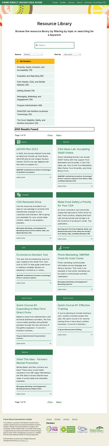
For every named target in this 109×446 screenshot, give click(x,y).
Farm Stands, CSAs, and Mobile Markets (31, 83)
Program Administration (29, 105)
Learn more (20, 177)
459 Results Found (26, 129)
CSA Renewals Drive (28, 201)
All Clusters (25, 61)
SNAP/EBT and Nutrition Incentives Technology (32, 113)
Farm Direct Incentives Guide (22, 2)
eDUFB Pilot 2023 (27, 149)
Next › (59, 135)
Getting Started (26, 90)
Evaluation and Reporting (30, 76)
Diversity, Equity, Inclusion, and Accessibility (30, 69)
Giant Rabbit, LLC (22, 440)
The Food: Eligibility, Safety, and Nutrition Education (31, 122)
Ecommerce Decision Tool (32, 254)
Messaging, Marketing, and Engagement (29, 98)
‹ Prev (50, 135)
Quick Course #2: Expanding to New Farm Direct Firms (31, 309)
